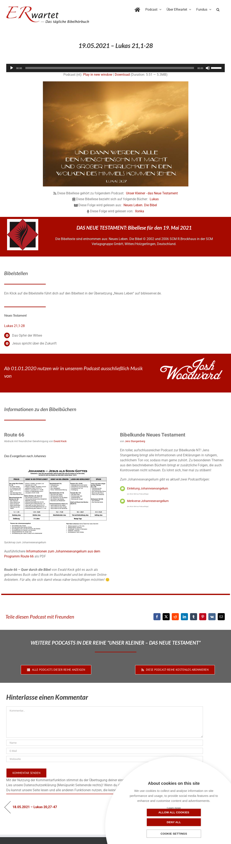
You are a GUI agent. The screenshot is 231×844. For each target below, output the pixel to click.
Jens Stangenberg (135, 441)
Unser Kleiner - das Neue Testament (152, 193)
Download (122, 75)
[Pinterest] (202, 616)
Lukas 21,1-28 (14, 326)
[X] (166, 616)
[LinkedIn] (184, 616)
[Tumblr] (193, 616)
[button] (218, 9)
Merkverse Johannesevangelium (148, 501)
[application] (115, 68)
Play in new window (97, 75)
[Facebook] (157, 616)
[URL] (104, 759)
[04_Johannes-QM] (57, 465)
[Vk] (212, 616)
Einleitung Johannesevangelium (147, 488)
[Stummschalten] (208, 68)
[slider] (109, 68)
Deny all (195, 822)
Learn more (174, 808)
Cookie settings (174, 833)
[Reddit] (175, 616)
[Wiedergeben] (12, 68)
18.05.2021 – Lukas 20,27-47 (34, 807)
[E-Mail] (221, 616)
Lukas (154, 199)
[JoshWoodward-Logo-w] (191, 359)
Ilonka (139, 211)
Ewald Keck (60, 441)
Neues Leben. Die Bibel (140, 205)
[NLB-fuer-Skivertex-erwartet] (22, 221)
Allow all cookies (153, 822)
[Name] (104, 743)
